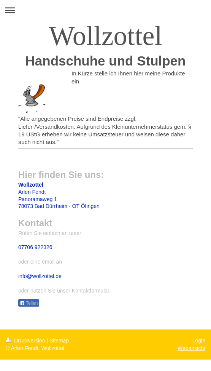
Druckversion (26, 340)
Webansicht (191, 348)
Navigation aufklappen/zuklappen (105, 10)
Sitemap (59, 340)
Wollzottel (105, 36)
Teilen (29, 303)
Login (198, 340)
